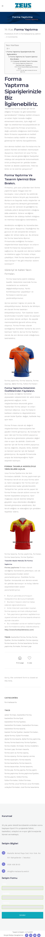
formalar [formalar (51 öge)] (20, 746)
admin (38, 34)
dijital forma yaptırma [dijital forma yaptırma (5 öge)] (31, 739)
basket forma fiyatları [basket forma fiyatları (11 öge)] (14, 732)
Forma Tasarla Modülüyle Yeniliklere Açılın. (28, 67)
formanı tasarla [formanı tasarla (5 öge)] (22, 749)
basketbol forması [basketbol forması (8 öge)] (30, 725)
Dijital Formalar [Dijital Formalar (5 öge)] (22, 736)
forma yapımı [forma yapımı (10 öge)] (10, 777)
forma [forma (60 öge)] (7, 742)
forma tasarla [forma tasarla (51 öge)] (25, 760)
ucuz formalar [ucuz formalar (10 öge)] (33, 784)
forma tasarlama (25, 643)
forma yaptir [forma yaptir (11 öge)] (31, 770)
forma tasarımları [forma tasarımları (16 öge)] (12, 767)
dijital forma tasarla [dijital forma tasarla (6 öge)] (13, 739)
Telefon (6, 903)
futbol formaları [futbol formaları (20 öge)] (11, 780)
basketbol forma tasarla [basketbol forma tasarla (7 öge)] (15, 729)
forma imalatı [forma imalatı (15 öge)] (10, 746)
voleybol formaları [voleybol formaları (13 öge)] (12, 787)
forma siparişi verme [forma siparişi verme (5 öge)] (26, 756)
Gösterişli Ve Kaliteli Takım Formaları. (25, 61)
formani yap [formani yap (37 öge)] (10, 749)
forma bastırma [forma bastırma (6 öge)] (17, 742)
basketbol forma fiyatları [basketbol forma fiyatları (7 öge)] (15, 722)
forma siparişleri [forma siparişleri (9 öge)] (11, 760)
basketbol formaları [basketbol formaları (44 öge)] (13, 725)
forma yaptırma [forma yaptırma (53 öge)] (11, 773)
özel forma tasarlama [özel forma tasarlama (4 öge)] (30, 787)
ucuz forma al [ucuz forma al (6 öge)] (21, 784)
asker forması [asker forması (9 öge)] (10, 715)
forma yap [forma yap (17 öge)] (9, 770)
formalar (16, 646)
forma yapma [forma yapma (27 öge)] (19, 770)
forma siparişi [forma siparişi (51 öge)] (10, 756)
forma (28, 637)
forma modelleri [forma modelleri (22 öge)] (31, 746)
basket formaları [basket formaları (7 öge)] (31, 732)
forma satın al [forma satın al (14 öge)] (10, 753)
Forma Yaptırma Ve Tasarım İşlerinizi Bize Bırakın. (23, 58)
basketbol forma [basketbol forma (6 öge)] (24, 715)
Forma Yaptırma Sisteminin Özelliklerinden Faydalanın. (24, 64)
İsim (4, 884)
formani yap (26, 646)
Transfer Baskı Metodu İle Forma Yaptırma (28, 71)
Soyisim (6, 893)
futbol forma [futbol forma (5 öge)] (22, 777)
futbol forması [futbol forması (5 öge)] (25, 780)
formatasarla (18, 19)
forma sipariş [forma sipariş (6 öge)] (22, 753)
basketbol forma (18, 637)
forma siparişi (32, 640)
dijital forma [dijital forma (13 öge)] (10, 736)
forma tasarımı (11, 643)
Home (9, 19)
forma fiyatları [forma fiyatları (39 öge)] (30, 742)
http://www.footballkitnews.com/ (19, 630)
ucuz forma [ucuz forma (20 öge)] (9, 784)
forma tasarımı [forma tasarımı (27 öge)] (26, 767)
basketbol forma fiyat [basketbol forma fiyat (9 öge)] (14, 718)
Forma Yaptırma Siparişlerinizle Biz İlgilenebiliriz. (21, 53)
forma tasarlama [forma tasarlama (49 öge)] (11, 763)
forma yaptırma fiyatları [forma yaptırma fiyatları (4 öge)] (29, 773)
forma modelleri (18, 640)
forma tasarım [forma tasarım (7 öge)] (25, 763)
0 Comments (12, 37)
